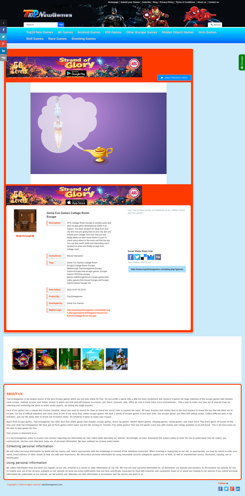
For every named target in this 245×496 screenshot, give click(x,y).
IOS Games (113, 32)
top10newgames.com (52, 484)
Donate (242, 62)
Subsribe (146, 2)
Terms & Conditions (185, 2)
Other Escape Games (141, 32)
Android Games (89, 32)
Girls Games (208, 32)
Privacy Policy (167, 2)
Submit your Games (130, 2)
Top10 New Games (39, 32)
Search (217, 24)
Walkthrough (25, 235)
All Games (65, 32)
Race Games (57, 38)
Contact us (213, 2)
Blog (155, 2)
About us (201, 2)
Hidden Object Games (178, 32)
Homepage (113, 2)
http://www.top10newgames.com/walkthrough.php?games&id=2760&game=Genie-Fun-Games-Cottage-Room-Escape (88, 313)
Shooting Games (83, 38)
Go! (61, 24)
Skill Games (35, 38)
